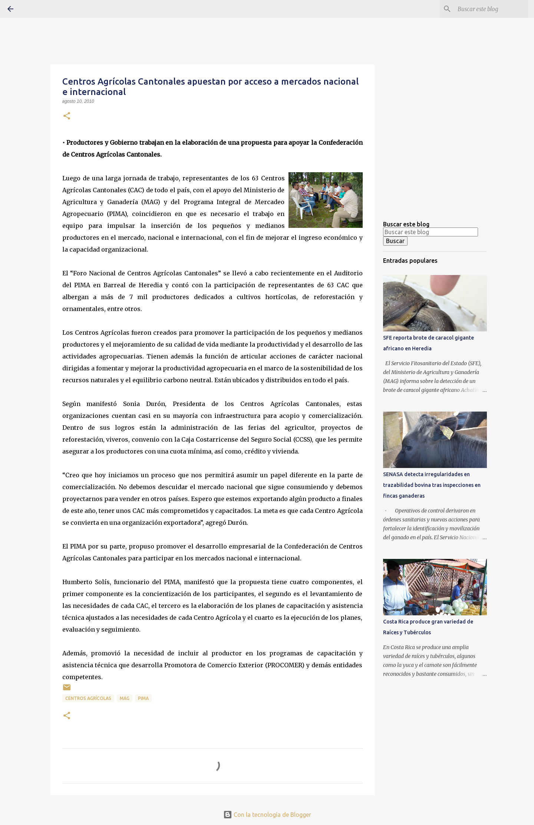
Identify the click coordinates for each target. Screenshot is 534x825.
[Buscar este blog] (489, 9)
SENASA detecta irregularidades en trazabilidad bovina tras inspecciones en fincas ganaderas (432, 485)
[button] (66, 116)
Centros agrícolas (88, 698)
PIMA (143, 698)
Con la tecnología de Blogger (267, 814)
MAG (124, 698)
